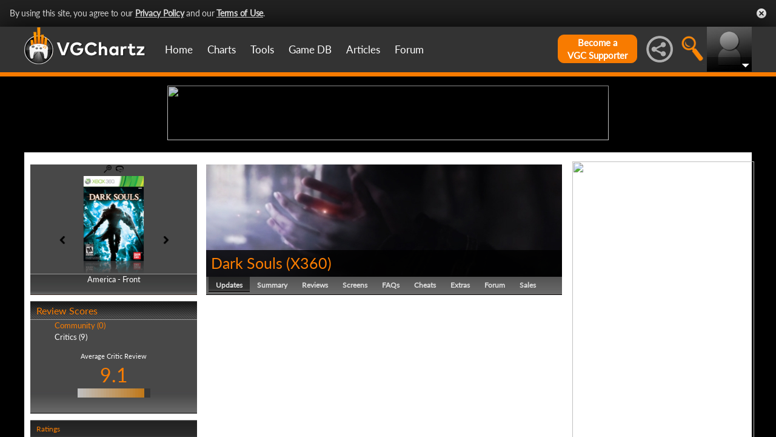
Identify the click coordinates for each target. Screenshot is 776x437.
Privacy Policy (159, 13)
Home (179, 49)
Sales (528, 379)
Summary (272, 379)
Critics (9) (71, 431)
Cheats (425, 379)
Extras (460, 379)
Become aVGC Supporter (597, 49)
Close (761, 13)
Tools (262, 49)
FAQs (391, 379)
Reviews (315, 379)
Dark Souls (247, 357)
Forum (409, 49)
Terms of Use (239, 13)
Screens (355, 379)
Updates (229, 379)
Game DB (310, 49)
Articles (363, 49)
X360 (308, 357)
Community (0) (80, 420)
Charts (221, 49)
